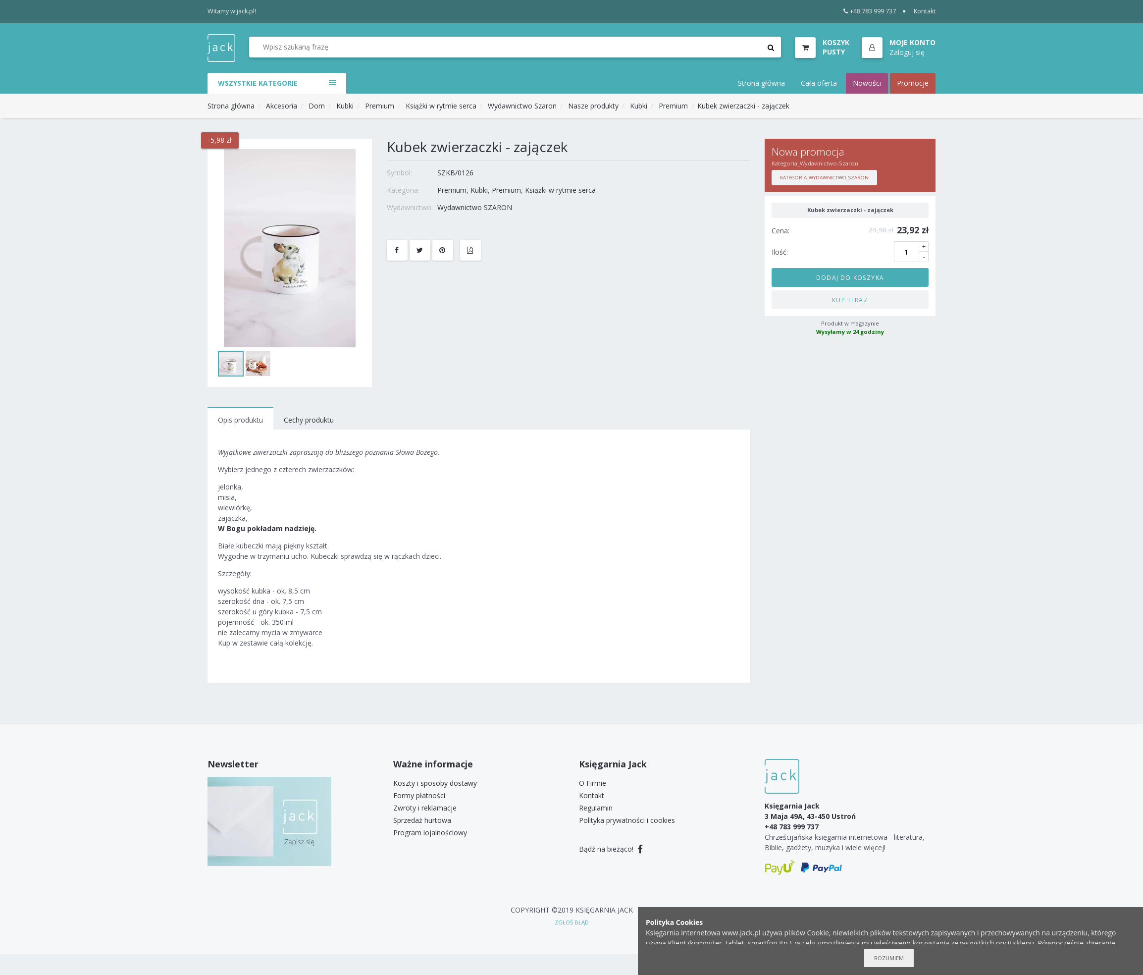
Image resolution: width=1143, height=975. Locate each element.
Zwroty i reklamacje (425, 807)
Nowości (867, 83)
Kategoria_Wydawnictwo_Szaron (824, 177)
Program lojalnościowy (430, 832)
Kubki (345, 105)
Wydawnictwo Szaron (522, 105)
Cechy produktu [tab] (309, 420)
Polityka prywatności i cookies (627, 820)
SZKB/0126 (455, 172)
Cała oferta (819, 83)
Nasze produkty (593, 105)
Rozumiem (889, 958)
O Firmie (592, 783)
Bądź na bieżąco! (611, 849)
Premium (379, 105)
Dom (317, 105)
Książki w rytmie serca (441, 105)
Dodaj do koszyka (850, 277)
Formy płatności (419, 795)
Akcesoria (281, 105)
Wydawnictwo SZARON (474, 207)
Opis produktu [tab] (240, 420)
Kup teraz (850, 300)
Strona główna (761, 83)
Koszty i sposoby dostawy (435, 783)
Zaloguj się (907, 52)
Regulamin (596, 807)
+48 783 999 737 (869, 11)
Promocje (913, 83)
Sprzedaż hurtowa (422, 820)
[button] (898, 48)
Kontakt (924, 11)
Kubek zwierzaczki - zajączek (743, 105)
